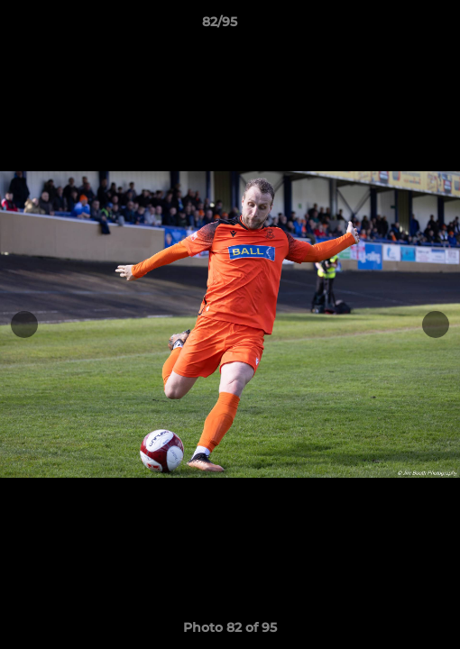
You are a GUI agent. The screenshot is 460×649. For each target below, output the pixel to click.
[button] (395, 26)
